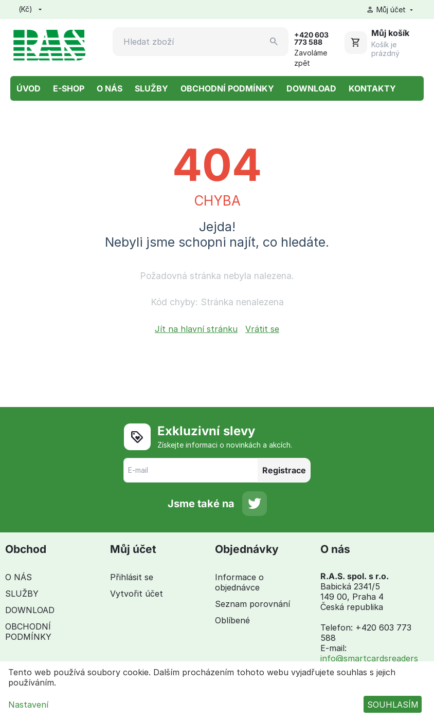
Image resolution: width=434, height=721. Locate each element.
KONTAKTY (372, 88)
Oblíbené (232, 620)
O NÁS (109, 88)
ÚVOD (28, 88)
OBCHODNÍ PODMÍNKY (227, 88)
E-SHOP (68, 88)
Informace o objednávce (239, 582)
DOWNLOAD (311, 88)
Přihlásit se (131, 577)
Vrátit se (262, 329)
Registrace (284, 470)
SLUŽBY (151, 88)
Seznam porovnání (252, 604)
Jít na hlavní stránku (196, 329)
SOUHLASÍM (393, 704)
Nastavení (28, 704)
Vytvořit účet (136, 593)
